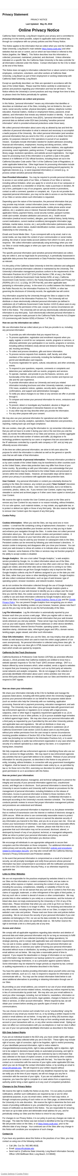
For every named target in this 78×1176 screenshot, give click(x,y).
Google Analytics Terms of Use (47, 599)
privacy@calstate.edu (11, 1068)
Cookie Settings (8, 1174)
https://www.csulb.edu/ (52, 49)
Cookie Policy (22, 1174)
